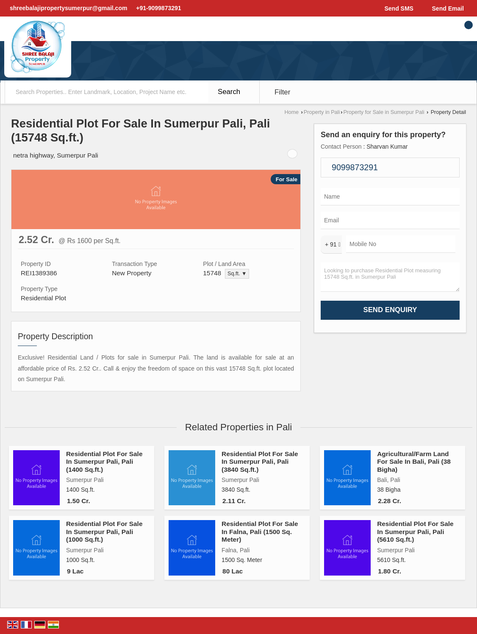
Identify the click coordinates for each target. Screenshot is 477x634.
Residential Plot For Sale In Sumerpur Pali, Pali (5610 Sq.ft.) (415, 531)
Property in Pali (322, 112)
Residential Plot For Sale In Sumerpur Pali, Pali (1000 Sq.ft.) (104, 531)
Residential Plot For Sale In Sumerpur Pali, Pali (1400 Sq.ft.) (104, 461)
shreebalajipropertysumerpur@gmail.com (68, 8)
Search (229, 92)
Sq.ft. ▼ (237, 274)
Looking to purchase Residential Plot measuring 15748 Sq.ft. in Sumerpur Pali (390, 277)
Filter (282, 92)
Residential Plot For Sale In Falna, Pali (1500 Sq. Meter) (260, 531)
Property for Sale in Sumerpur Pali (383, 112)
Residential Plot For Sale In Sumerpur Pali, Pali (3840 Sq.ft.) (260, 461)
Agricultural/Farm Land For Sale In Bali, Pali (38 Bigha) (414, 461)
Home (292, 112)
